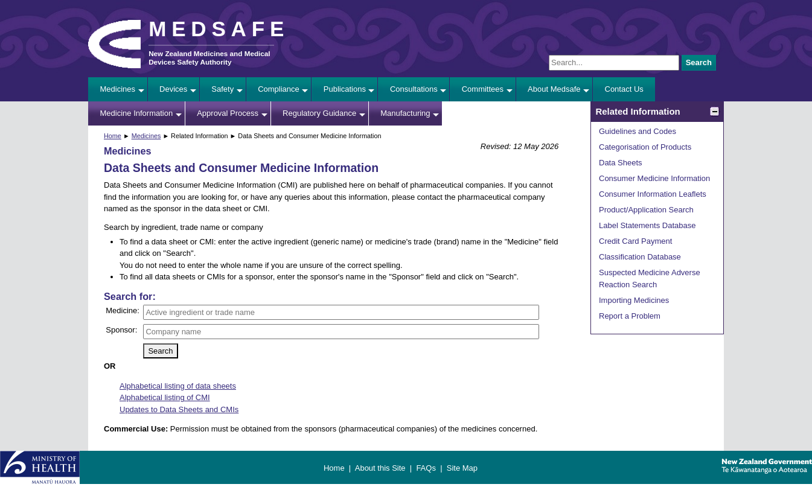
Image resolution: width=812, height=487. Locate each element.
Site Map (462, 468)
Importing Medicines (634, 300)
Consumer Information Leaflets (652, 194)
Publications (345, 89)
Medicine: (122, 310)
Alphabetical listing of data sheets (178, 385)
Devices (173, 89)
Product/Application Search (646, 209)
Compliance (278, 89)
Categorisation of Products (645, 146)
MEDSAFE (219, 28)
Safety (222, 89)
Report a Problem (629, 315)
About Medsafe (554, 89)
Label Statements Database (647, 225)
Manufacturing (405, 113)
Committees (483, 89)
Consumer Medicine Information (654, 178)
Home (112, 135)
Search (699, 62)
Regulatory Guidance (319, 113)
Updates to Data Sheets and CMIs (179, 409)
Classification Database (640, 256)
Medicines (118, 89)
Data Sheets (620, 162)
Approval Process (227, 113)
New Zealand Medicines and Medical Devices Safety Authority (209, 57)
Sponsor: (121, 329)
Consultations (414, 89)
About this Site (380, 468)
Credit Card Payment (635, 241)
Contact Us (624, 89)
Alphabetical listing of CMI (165, 397)
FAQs (426, 468)
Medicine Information (136, 113)
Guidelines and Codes (637, 131)
